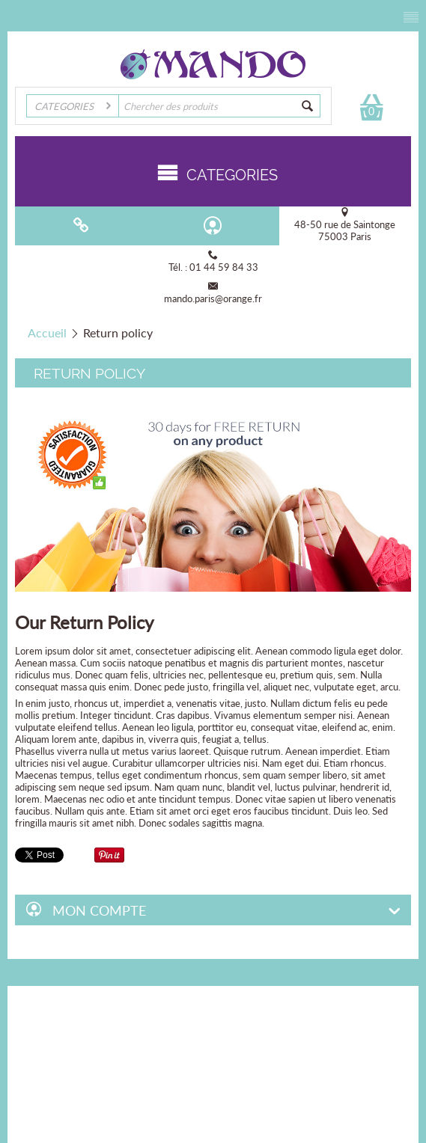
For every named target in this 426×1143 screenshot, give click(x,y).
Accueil (47, 332)
